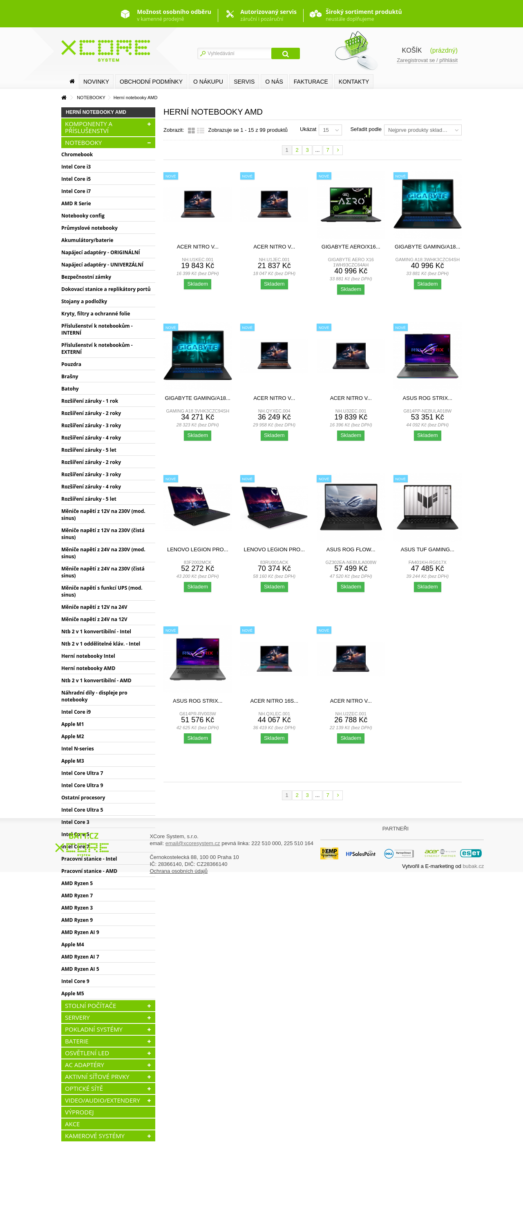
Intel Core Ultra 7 (82, 773)
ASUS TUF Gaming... (427, 549)
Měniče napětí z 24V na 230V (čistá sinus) (103, 572)
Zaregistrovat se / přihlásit (427, 60)
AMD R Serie (76, 203)
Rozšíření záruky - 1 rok (89, 400)
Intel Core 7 (75, 846)
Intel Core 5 (75, 834)
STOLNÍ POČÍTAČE (90, 1005)
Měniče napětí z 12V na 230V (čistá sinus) (103, 534)
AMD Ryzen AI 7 (80, 956)
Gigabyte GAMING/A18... (427, 247)
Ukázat (308, 129)
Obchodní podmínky (151, 81)
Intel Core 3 (75, 822)
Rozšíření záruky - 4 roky (91, 437)
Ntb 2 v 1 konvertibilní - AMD (96, 680)
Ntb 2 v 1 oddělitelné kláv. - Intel (100, 643)
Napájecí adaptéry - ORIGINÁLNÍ (100, 252)
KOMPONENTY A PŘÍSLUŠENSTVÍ (88, 127)
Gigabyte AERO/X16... (351, 247)
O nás (274, 81)
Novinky (96, 81)
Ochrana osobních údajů (179, 1210)
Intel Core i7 (76, 191)
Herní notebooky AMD (88, 668)
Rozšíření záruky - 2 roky (91, 413)
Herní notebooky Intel (88, 655)
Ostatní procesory (83, 797)
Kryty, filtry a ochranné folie (95, 313)
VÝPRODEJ (79, 1112)
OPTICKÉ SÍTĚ (84, 1088)
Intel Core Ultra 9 (82, 785)
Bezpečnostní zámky (86, 276)
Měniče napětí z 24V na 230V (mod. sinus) (103, 553)
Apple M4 (72, 944)
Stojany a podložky (84, 301)
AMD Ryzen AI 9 (80, 932)
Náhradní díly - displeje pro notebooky (94, 696)
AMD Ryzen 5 (77, 883)
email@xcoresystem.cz (192, 1183)
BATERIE (77, 1041)
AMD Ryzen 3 (77, 907)
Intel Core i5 (76, 178)
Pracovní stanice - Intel (89, 858)
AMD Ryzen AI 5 (80, 968)
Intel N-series (77, 748)
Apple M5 (72, 993)
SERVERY (77, 1017)
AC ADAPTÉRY (84, 1065)
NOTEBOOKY (83, 142)
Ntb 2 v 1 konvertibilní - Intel (96, 631)
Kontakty (354, 81)
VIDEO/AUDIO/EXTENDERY (102, 1100)
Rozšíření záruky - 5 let (88, 449)
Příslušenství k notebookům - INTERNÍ (97, 329)
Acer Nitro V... (198, 247)
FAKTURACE (311, 81)
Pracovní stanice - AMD (89, 871)
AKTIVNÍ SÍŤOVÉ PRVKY (97, 1076)
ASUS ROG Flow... (350, 549)
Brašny (69, 376)
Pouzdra (71, 364)
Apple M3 (72, 760)
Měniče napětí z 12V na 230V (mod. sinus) (103, 515)
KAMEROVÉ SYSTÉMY (95, 1136)
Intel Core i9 (76, 711)
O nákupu (208, 81)
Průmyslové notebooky (89, 227)
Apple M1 (72, 724)
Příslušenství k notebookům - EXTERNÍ (97, 348)
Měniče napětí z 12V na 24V (94, 607)
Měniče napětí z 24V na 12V (94, 619)
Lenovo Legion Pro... (197, 549)
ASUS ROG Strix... (427, 398)
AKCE (72, 1124)
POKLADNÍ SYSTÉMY (94, 1029)
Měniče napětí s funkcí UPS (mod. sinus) (102, 591)
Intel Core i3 (76, 166)
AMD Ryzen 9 (77, 920)
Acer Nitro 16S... (274, 701)
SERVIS (244, 81)
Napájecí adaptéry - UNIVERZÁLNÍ (102, 264)
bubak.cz (473, 1206)
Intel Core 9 (75, 981)
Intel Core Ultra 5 (82, 809)
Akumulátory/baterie (87, 240)
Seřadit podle (366, 129)
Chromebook (77, 154)
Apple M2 (72, 736)
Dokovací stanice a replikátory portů (106, 289)
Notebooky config (83, 215)
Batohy (70, 388)
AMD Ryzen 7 (77, 895)
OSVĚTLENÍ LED (87, 1053)
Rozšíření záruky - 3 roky (91, 425)
